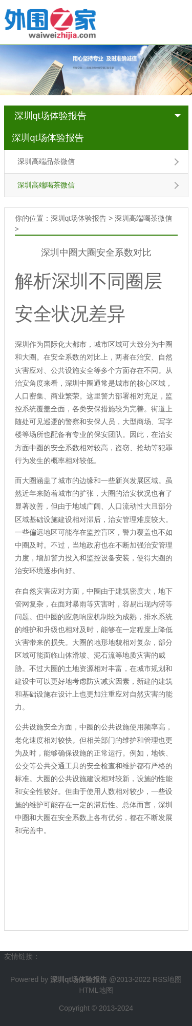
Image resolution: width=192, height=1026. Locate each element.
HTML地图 (96, 990)
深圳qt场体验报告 (50, 116)
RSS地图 (167, 979)
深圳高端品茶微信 (46, 161)
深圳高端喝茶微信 (46, 185)
